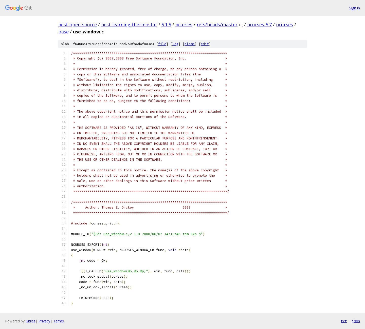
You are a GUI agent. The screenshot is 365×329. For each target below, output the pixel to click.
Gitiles (30, 321)
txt (344, 321)
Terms (58, 321)
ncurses (183, 25)
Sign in (354, 8)
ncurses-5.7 (259, 25)
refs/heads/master (217, 25)
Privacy (44, 321)
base (63, 32)
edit (205, 44)
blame (190, 44)
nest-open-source (77, 25)
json (356, 321)
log (175, 44)
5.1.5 (166, 25)
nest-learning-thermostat (129, 25)
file (162, 44)
